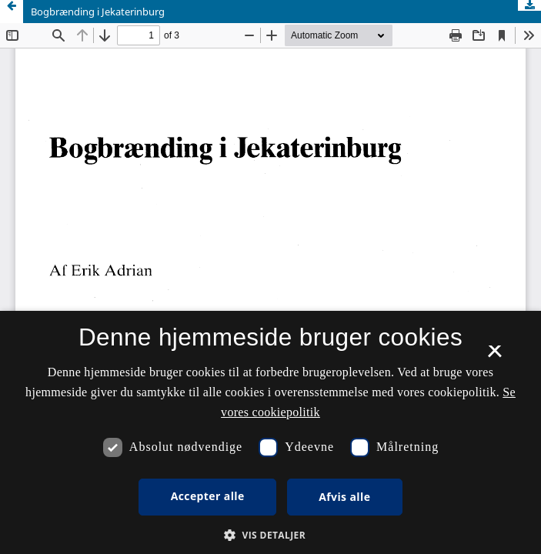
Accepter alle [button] (208, 496)
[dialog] (270, 432)
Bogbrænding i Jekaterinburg (98, 11)
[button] (270, 535)
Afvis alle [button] (344, 496)
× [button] (494, 356)
